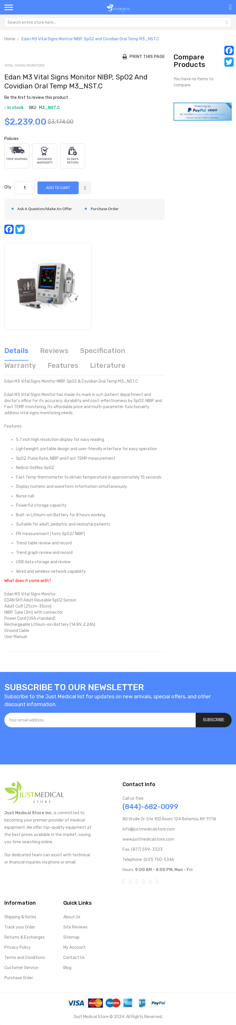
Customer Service (21, 967)
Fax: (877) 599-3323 (142, 849)
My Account (74, 947)
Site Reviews (75, 927)
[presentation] (48, 743)
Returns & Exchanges (24, 937)
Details (16, 351)
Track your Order (19, 927)
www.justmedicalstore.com (148, 839)
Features (63, 365)
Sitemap (71, 937)
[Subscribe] (214, 720)
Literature (107, 365)
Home (9, 39)
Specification (102, 351)
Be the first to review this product (36, 97)
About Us (71, 917)
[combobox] (118, 22)
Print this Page (146, 56)
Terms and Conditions (24, 957)
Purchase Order (18, 977)
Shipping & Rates (20, 917)
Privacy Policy (17, 947)
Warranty (20, 365)
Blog (67, 967)
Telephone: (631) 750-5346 (148, 859)
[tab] (16, 353)
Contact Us (74, 957)
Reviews (54, 351)
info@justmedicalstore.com (148, 829)
